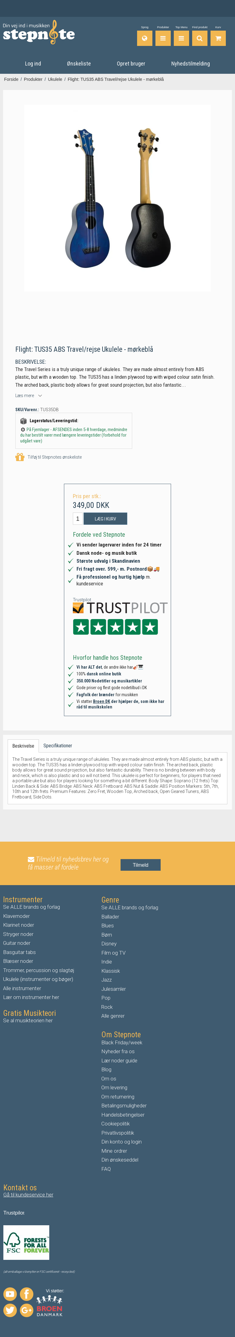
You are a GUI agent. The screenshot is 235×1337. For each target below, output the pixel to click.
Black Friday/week (121, 1042)
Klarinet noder (18, 925)
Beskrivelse (23, 746)
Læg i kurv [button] (105, 519)
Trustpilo (13, 1213)
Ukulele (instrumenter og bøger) (38, 979)
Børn (106, 934)
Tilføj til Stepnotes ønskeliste (48, 457)
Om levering (114, 1087)
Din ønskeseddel (119, 1160)
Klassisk (110, 970)
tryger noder (19, 934)
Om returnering (117, 1096)
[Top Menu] (181, 36)
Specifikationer (57, 746)
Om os (108, 1078)
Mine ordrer (114, 1150)
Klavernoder (16, 916)
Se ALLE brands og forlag (31, 907)
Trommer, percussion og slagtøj (38, 970)
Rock (107, 1007)
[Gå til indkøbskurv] (218, 36)
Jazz (106, 980)
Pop (105, 998)
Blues (107, 925)
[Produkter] (163, 36)
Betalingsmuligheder (124, 1105)
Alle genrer (113, 1016)
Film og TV (113, 952)
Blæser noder (18, 961)
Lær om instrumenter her (31, 997)
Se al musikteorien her (28, 1020)
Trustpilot (82, 599)
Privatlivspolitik (117, 1132)
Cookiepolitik (115, 1124)
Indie (106, 962)
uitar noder (18, 943)
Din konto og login (121, 1142)
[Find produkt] (199, 36)
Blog (106, 1069)
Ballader (110, 916)
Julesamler (113, 989)
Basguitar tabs (19, 952)
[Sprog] (144, 36)
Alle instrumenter (22, 988)
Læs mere (24, 395)
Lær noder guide (119, 1060)
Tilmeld (140, 864)
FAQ (106, 1169)
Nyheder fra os (118, 1051)
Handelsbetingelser (122, 1114)
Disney (109, 944)
